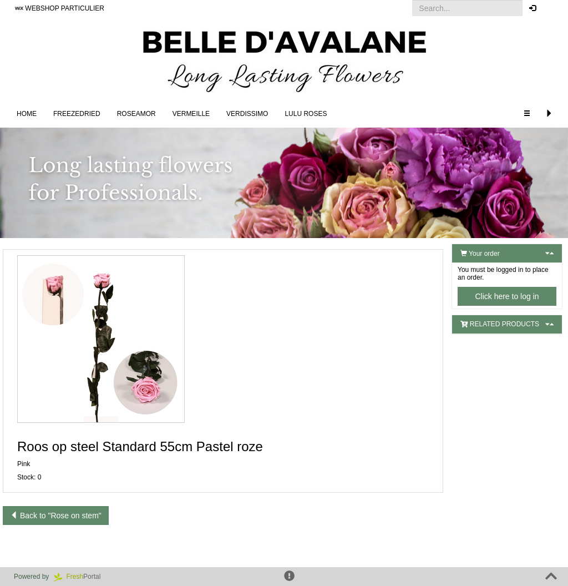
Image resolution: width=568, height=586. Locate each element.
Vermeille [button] (191, 114)
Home (27, 114)
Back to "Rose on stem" (56, 515)
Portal (81, 576)
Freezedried (76, 114)
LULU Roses (306, 114)
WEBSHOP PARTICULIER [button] (59, 8)
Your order (480, 253)
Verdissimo (247, 114)
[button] (551, 8)
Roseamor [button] (136, 114)
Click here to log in (507, 296)
